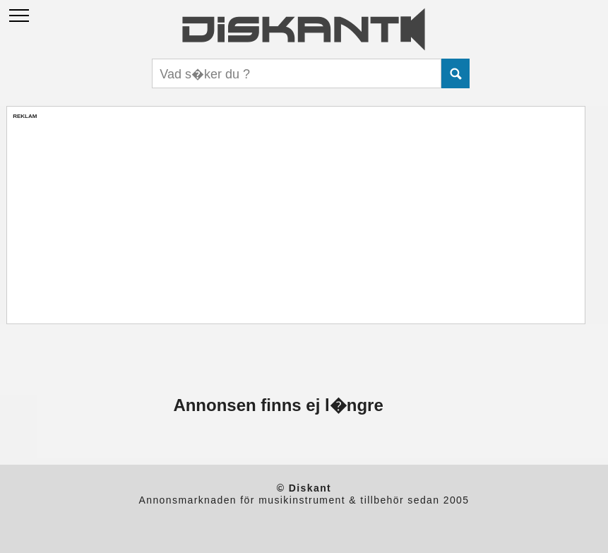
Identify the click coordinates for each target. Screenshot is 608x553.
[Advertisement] (295, 218)
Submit (455, 73)
